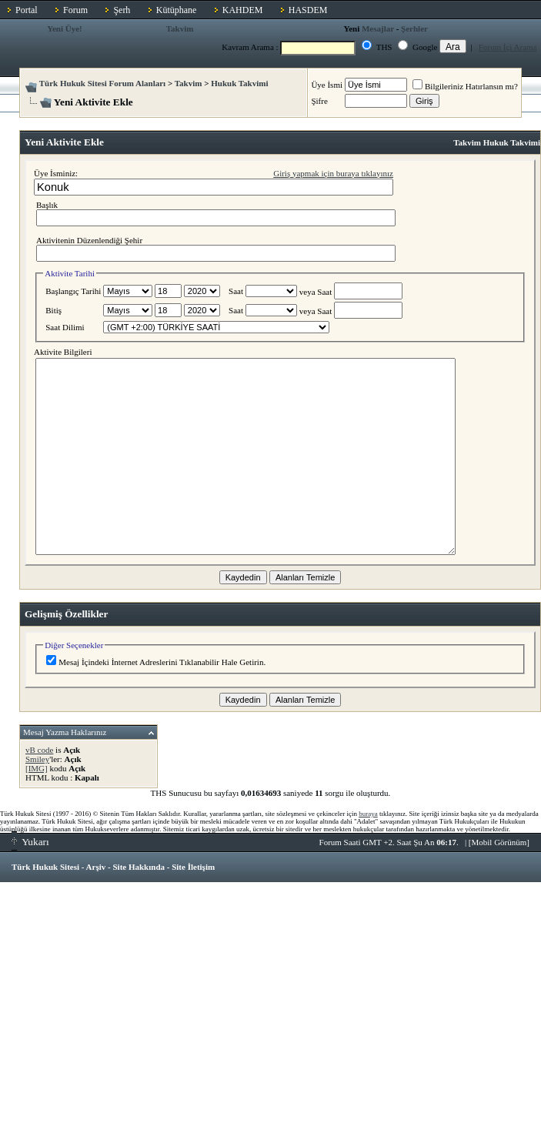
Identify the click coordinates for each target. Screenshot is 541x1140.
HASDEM (308, 10)
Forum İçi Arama (508, 47)
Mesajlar (378, 28)
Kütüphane (176, 10)
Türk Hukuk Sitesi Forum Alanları (102, 83)
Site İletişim (193, 866)
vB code (39, 749)
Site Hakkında (138, 866)
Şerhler (414, 28)
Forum (75, 10)
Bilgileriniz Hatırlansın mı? (465, 86)
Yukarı (30, 841)
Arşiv (96, 866)
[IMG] (36, 768)
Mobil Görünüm (499, 842)
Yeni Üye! (64, 28)
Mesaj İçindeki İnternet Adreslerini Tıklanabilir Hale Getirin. (155, 662)
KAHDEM (242, 10)
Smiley (37, 759)
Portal (26, 10)
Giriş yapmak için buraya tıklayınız (333, 173)
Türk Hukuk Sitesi (45, 866)
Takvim (180, 28)
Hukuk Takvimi (239, 83)
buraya (368, 813)
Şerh (121, 10)
